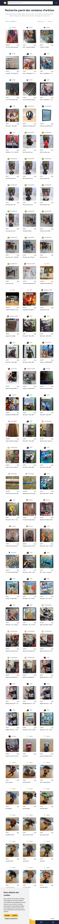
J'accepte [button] (7, 915)
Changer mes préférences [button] (11, 918)
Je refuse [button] (14, 915)
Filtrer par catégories (11, 21)
